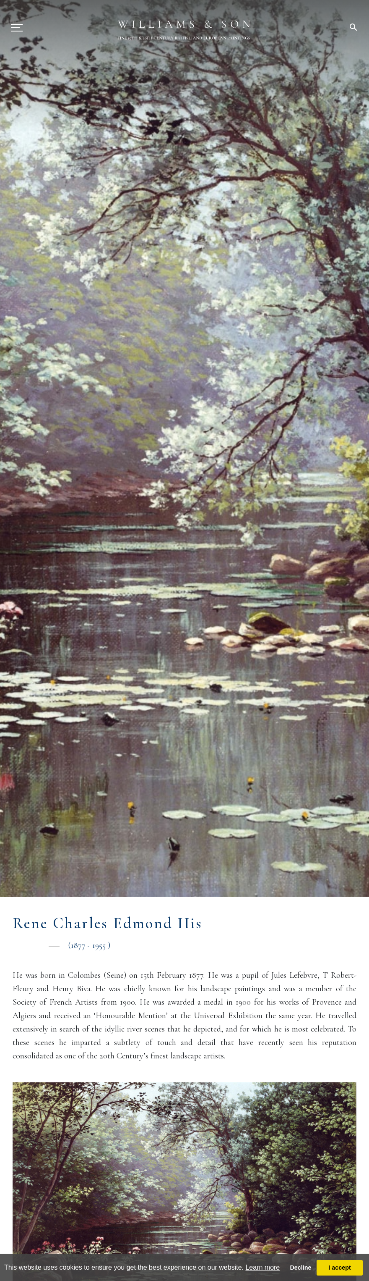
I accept (339, 1267)
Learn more (262, 1267)
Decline (300, 1267)
